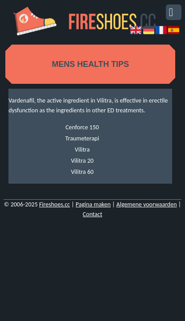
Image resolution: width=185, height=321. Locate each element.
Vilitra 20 (82, 161)
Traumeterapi (82, 138)
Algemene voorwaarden (147, 204)
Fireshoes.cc (54, 204)
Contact (92, 214)
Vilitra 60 (82, 172)
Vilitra (82, 149)
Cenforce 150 (82, 127)
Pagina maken (93, 204)
